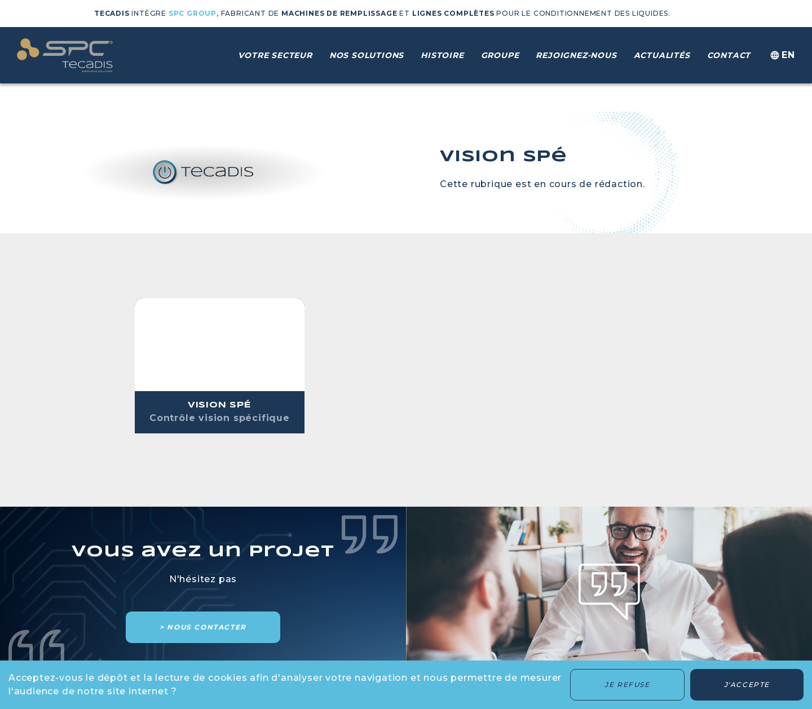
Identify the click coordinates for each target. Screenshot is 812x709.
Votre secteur (275, 55)
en (781, 55)
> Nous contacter (203, 627)
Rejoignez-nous (576, 55)
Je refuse (627, 684)
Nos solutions (366, 55)
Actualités (662, 55)
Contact (729, 55)
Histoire (442, 55)
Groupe (500, 55)
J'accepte (747, 684)
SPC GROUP (193, 13)
